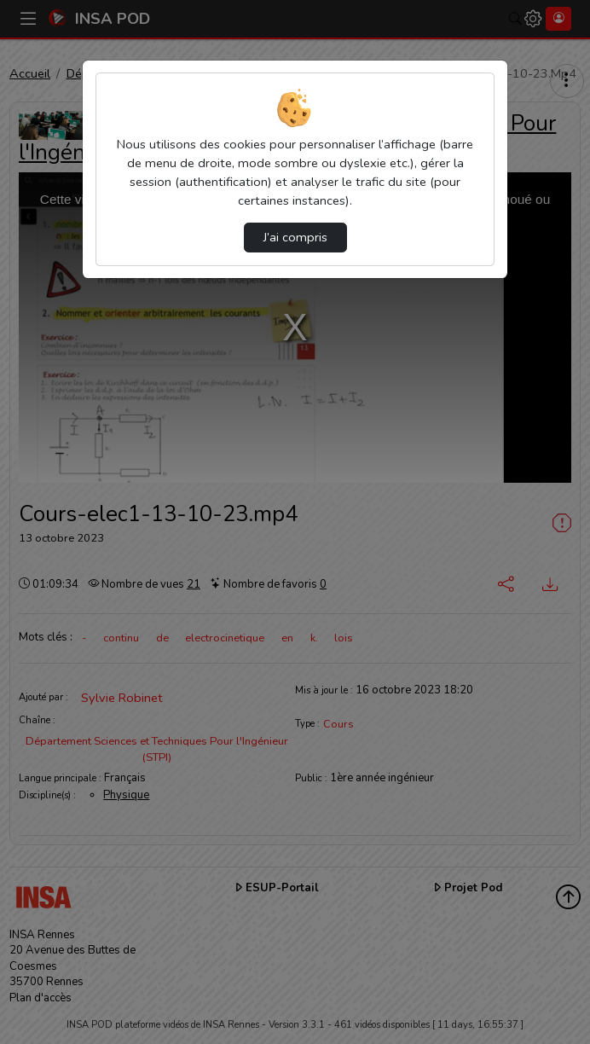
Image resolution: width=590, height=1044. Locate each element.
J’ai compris (295, 237)
